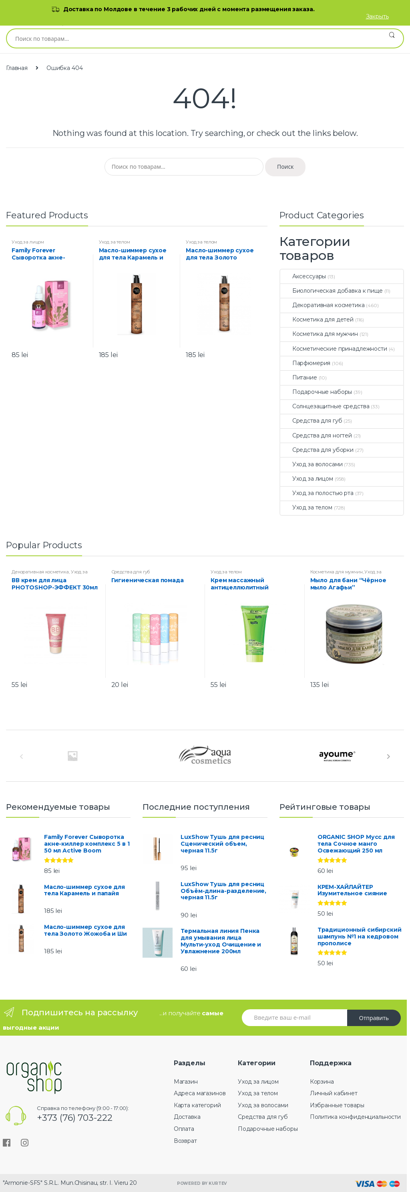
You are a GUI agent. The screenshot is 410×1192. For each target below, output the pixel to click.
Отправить (374, 1018)
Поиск (391, 38)
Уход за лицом (28, 242)
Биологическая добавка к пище (331, 290)
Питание (298, 377)
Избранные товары (337, 1105)
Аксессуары (303, 276)
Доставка (187, 1116)
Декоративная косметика (322, 305)
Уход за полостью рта (317, 493)
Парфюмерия (305, 363)
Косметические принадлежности (333, 348)
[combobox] (193, 38)
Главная (17, 68)
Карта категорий (197, 1105)
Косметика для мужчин (319, 333)
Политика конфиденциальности (355, 1116)
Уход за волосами (311, 464)
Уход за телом (114, 242)
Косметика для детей (317, 319)
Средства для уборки (317, 449)
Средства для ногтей (316, 435)
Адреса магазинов (200, 1093)
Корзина (322, 1081)
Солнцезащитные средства (325, 406)
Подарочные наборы (316, 391)
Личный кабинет (334, 1093)
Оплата (184, 1128)
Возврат (185, 1140)
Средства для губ (311, 420)
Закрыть (377, 16)
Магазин (186, 1081)
